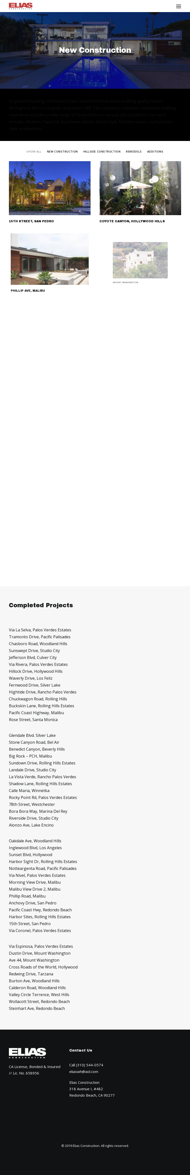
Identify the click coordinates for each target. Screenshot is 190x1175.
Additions (155, 151)
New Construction (62, 151)
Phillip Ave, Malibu (36, 280)
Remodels (134, 151)
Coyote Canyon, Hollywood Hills (132, 221)
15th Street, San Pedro (31, 221)
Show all (33, 151)
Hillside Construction (102, 151)
